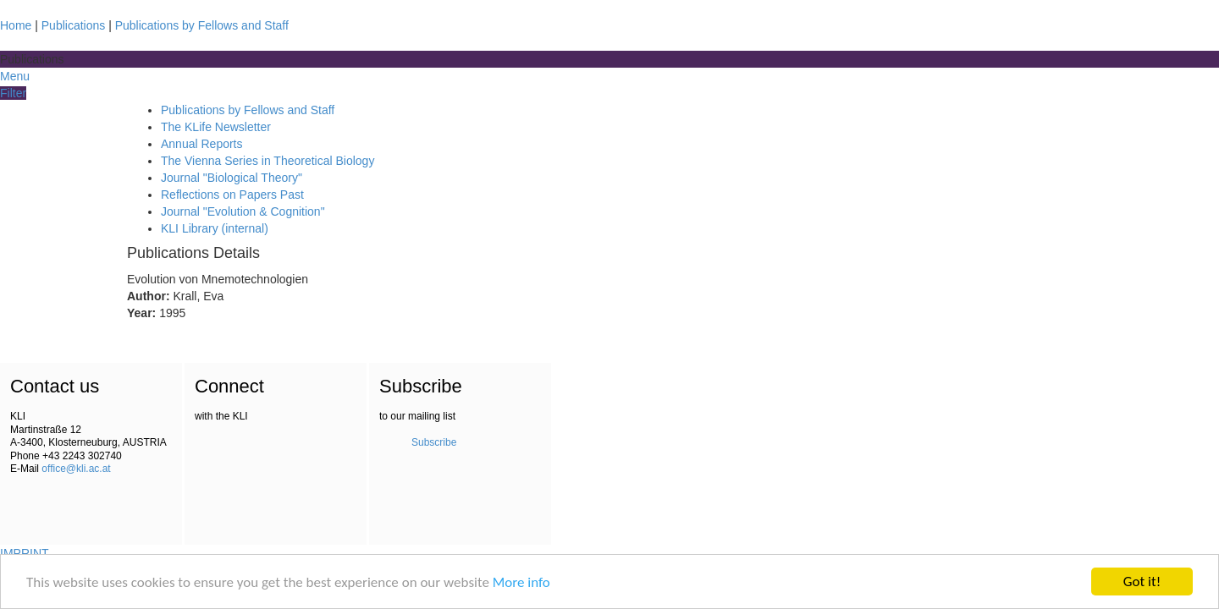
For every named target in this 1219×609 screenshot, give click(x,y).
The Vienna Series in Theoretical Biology (267, 160)
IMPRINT (24, 553)
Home (15, 25)
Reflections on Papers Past (232, 194)
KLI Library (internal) (214, 228)
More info (521, 582)
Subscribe (433, 442)
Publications (73, 25)
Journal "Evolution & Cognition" (243, 211)
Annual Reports (202, 144)
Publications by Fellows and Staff (202, 25)
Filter (13, 93)
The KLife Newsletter (216, 127)
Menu (15, 76)
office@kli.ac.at (75, 469)
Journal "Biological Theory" (231, 177)
